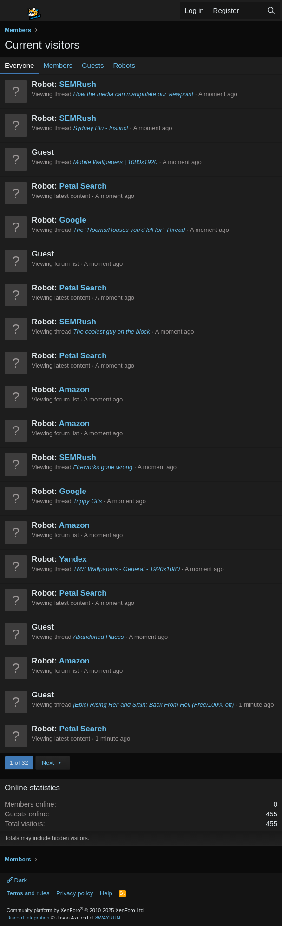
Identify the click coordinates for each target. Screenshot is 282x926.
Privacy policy (74, 893)
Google (72, 220)
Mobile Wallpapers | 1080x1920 (115, 161)
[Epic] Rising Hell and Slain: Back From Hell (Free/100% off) (153, 704)
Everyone (19, 65)
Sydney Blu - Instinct (100, 128)
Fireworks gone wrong (102, 467)
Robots (124, 65)
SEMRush (77, 84)
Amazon (74, 389)
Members (57, 65)
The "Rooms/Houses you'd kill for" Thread (129, 229)
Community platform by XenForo (76, 910)
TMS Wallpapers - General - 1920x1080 (126, 568)
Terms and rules (28, 893)
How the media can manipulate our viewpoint (133, 94)
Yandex (73, 559)
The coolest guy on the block (111, 331)
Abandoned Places (98, 636)
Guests (93, 65)
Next (53, 762)
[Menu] (13, 10)
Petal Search (82, 186)
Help (106, 893)
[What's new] (252, 10)
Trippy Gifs (87, 501)
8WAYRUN (107, 917)
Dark (17, 880)
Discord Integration (28, 917)
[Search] (271, 10)
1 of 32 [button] (19, 762)
